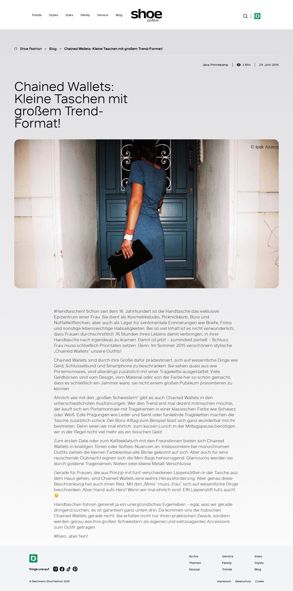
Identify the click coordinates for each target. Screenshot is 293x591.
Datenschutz (243, 581)
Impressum (224, 581)
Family (85, 15)
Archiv (193, 556)
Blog (119, 15)
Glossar (194, 569)
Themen (195, 563)
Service (103, 15)
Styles (53, 15)
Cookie (259, 581)
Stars (69, 15)
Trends (36, 15)
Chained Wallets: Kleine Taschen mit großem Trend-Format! (113, 48)
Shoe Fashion (31, 48)
